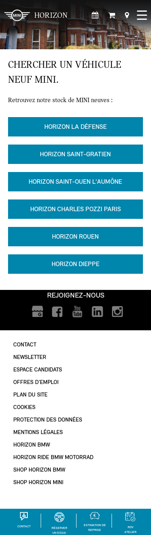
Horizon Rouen (75, 236)
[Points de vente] (127, 15)
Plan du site (30, 394)
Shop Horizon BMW (39, 469)
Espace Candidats (37, 369)
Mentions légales (38, 432)
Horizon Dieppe (75, 264)
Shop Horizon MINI (38, 482)
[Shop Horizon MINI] (111, 15)
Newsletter (29, 357)
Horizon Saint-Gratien (75, 154)
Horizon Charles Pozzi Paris (75, 209)
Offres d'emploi (35, 382)
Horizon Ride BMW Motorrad (53, 457)
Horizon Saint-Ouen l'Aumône (75, 181)
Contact (24, 344)
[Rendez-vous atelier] (95, 15)
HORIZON (36, 15)
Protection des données (47, 419)
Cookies (24, 407)
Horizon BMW (31, 444)
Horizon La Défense (75, 126)
